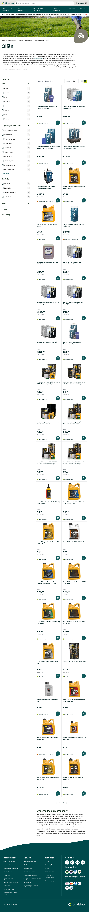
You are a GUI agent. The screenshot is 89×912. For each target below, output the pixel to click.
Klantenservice (28, 865)
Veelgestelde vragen (30, 861)
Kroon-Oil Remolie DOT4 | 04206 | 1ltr (74, 542)
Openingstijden (50, 865)
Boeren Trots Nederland (11, 882)
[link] (57, 803)
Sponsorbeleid (8, 879)
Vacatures (72, 8)
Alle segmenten (7, 9)
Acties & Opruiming (56, 9)
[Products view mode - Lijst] (82, 81)
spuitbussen (38, 58)
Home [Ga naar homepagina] (3, 40)
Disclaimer (6, 875)
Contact (83, 8)
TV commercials (8, 889)
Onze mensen (49, 872)
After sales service (29, 872)
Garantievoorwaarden (30, 875)
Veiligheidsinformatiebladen (32, 879)
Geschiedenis (7, 865)
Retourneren (27, 868)
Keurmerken (27, 882)
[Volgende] (66, 803)
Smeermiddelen (39, 40)
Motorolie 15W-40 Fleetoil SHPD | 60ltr (74, 662)
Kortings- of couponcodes (49, 876)
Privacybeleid (7, 872)
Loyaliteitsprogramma (30, 886)
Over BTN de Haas (9, 861)
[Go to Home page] (8, 3)
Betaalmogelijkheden (52, 881)
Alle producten (22, 9)
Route (47, 868)
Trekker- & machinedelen (25, 40)
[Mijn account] (79, 3)
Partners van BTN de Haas (10, 894)
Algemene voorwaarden (11, 868)
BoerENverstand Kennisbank (38, 9)
